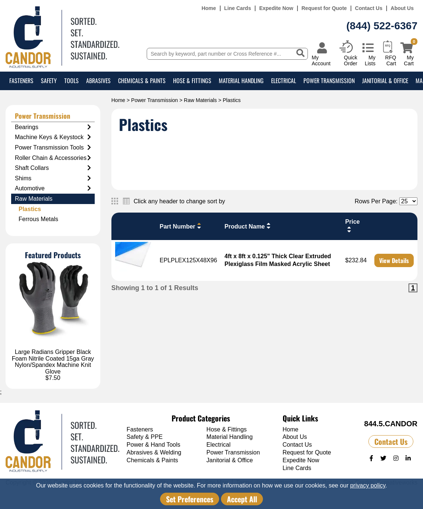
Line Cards (237, 8)
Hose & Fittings (192, 80)
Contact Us (369, 8)
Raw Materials (200, 100)
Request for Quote (324, 8)
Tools (71, 80)
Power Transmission (329, 80)
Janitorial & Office (385, 80)
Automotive (53, 188)
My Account (321, 60)
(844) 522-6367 (381, 26)
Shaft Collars (53, 168)
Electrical (283, 80)
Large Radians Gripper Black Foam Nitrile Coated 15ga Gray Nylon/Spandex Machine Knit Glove (53, 362)
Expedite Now (276, 8)
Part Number (181, 226)
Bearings (53, 127)
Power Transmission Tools (53, 147)
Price (352, 226)
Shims (53, 178)
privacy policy (367, 485)
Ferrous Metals (38, 219)
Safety (49, 80)
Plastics (30, 209)
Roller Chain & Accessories (53, 158)
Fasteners (21, 80)
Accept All (242, 499)
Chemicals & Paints (142, 80)
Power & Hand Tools (153, 444)
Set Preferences (189, 499)
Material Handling (241, 80)
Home (209, 8)
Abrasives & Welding (154, 452)
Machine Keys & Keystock (53, 137)
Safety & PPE (145, 437)
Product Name (248, 226)
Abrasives (98, 80)
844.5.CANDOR (390, 424)
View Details (394, 260)
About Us (402, 8)
